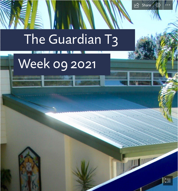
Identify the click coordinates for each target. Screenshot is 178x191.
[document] (89, 95)
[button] (142, 5)
